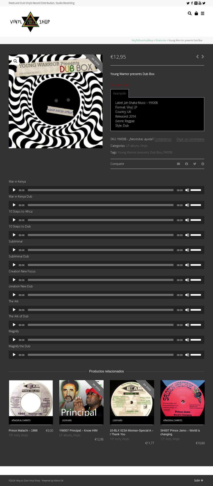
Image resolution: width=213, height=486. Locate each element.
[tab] (119, 93)
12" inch (165, 439)
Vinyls (143, 146)
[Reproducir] (14, 190)
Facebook (191, 3)
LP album (132, 146)
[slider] (101, 190)
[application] (106, 190)
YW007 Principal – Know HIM (78, 430)
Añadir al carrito (21, 420)
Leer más (67, 420)
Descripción (119, 93)
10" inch (14, 435)
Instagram (195, 3)
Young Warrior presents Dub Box (140, 152)
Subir (198, 480)
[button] (15, 61)
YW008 (167, 152)
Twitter (188, 3)
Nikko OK (58, 480)
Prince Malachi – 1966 (23, 430)
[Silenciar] (187, 190)
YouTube (199, 3)
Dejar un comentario (190, 139)
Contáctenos (163, 139)
